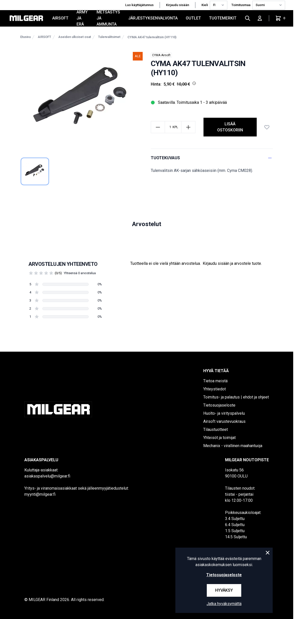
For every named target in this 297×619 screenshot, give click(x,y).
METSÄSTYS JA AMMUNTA (108, 18)
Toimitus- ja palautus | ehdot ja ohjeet (236, 397)
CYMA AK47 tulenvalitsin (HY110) (151, 37)
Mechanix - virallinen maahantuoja (232, 445)
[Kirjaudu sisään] (260, 18)
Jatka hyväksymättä (224, 603)
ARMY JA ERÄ (82, 18)
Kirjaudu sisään (177, 5)
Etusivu (25, 37)
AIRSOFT (60, 18)
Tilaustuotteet (215, 429)
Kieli (204, 5)
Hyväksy (224, 590)
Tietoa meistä (215, 380)
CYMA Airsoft (161, 55)
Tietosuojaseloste (219, 405)
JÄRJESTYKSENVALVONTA (153, 18)
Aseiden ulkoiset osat (74, 37)
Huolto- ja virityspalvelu (224, 413)
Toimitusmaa (240, 5)
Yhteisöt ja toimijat (219, 437)
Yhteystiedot (214, 389)
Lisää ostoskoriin (230, 127)
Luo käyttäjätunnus (139, 5)
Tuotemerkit (222, 18)
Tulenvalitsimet (109, 37)
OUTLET (193, 18)
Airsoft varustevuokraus (224, 421)
